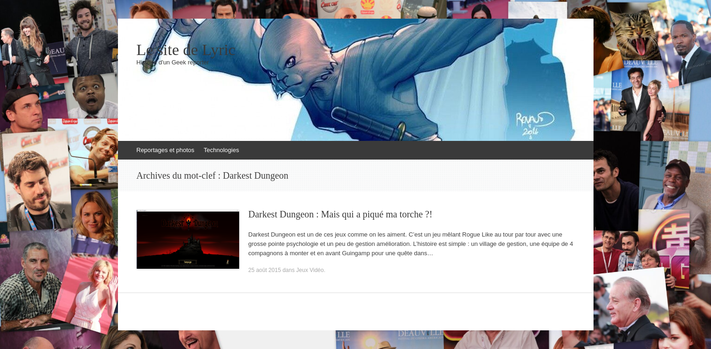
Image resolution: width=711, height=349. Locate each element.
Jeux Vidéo (310, 270)
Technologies (221, 150)
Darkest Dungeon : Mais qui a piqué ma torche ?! (341, 214)
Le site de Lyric (186, 50)
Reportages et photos (165, 150)
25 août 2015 (265, 270)
